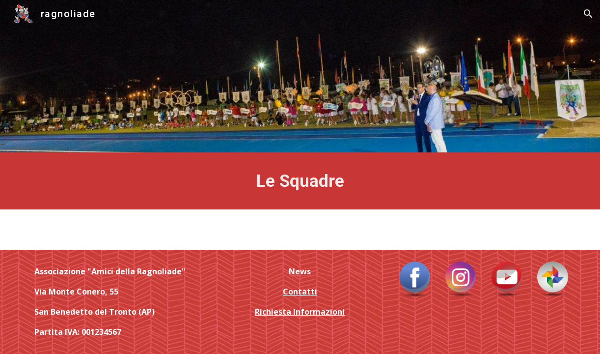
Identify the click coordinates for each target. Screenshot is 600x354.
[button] (588, 14)
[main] (300, 181)
